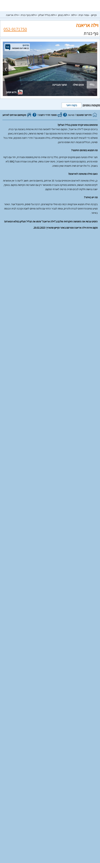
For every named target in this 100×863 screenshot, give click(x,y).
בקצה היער (71, 105)
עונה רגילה (74, 357)
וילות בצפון (63, 15)
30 (76, 470)
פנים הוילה (78, 84)
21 (36, 451)
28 (36, 460)
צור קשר (50, 851)
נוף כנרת (91, 33)
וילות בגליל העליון (46, 15)
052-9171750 (15, 28)
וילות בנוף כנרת (28, 15)
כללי (92, 84)
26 (52, 460)
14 (36, 442)
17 (68, 451)
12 (52, 442)
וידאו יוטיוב (14, 92)
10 (68, 442)
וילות (73, 15)
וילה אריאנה (12, 15)
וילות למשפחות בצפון (50, 799)
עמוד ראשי (50, 820)
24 (68, 460)
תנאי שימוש (50, 835)
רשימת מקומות (50, 825)
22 (28, 451)
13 (44, 442)
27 (44, 460)
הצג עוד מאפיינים (50, 328)
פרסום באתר (50, 830)
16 (76, 451)
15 (28, 442)
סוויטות (50, 807)
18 (60, 451)
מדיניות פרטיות (50, 841)
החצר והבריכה (59, 84)
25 (60, 460)
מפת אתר (50, 846)
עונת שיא (25, 357)
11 (60, 442)
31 (68, 470)
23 (76, 460)
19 (52, 451)
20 (44, 451)
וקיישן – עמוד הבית (87, 15)
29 (28, 460)
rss (49, 858)
